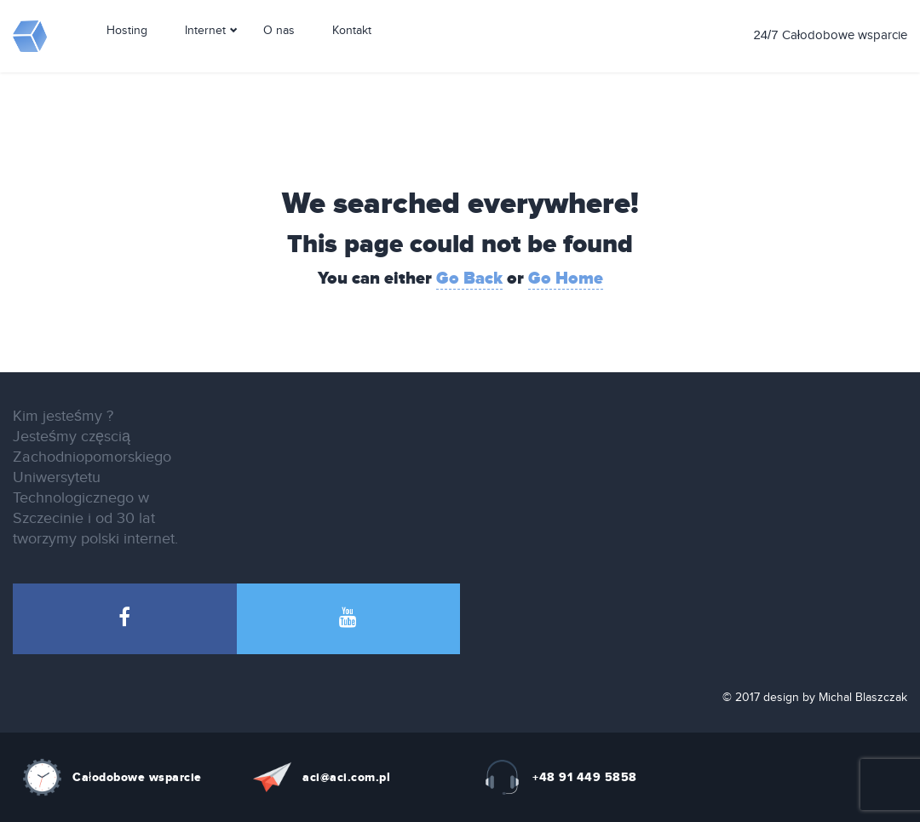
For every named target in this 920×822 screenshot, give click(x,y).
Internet (205, 53)
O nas (279, 53)
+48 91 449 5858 (584, 777)
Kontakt (351, 53)
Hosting (126, 53)
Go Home (565, 278)
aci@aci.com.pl (346, 777)
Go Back (469, 278)
